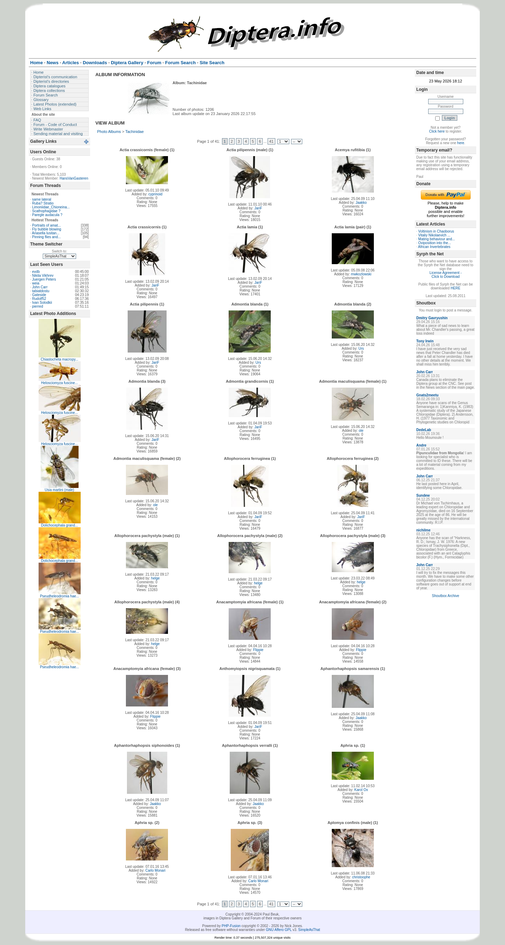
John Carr (40, 287)
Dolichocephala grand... (59, 525)
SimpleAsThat (309, 930)
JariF (258, 208)
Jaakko (361, 203)
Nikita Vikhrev (43, 275)
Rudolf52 (39, 299)
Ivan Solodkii (42, 302)
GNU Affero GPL (278, 930)
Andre (421, 445)
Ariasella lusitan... (45, 233)
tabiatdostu (40, 291)
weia (36, 283)
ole (361, 431)
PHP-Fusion (231, 926)
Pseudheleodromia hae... (59, 596)
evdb (36, 272)
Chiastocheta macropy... (59, 359)
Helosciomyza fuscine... (59, 383)
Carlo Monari (155, 870)
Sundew (423, 495)
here (460, 143)
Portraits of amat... (46, 225)
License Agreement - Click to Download (446, 275)
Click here (437, 131)
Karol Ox (361, 790)
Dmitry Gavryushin (431, 318)
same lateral (41, 199)
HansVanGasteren (74, 178)
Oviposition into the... (434, 243)
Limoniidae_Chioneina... (51, 207)
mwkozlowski (361, 274)
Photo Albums (109, 131)
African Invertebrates (434, 247)
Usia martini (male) (59, 490)
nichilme (423, 530)
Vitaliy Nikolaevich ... (434, 235)
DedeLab (423, 430)
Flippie (258, 650)
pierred (37, 306)
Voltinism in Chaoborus (436, 231)
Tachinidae (134, 131)
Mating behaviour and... (436, 239)
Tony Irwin (424, 341)
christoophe (361, 877)
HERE (455, 288)
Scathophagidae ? (46, 211)
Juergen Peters (44, 279)
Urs (258, 362)
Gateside (39, 295)
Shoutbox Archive (445, 596)
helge (155, 578)
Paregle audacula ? (47, 215)
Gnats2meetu (427, 395)
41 (271, 141)
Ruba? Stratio (43, 203)
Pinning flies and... (46, 237)
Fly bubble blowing (46, 229)
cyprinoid (155, 194)
